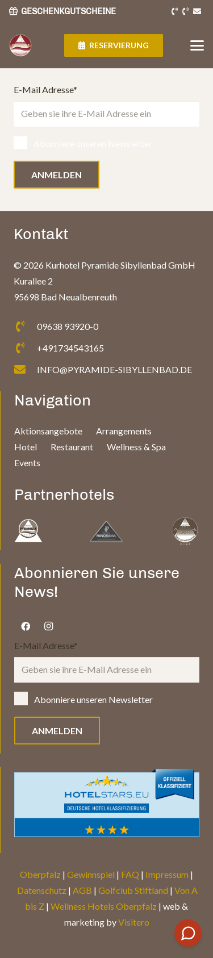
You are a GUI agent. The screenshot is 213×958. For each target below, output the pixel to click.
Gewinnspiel (91, 874)
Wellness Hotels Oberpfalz (104, 906)
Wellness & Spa (136, 446)
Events (27, 462)
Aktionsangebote (48, 430)
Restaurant (72, 446)
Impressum (167, 874)
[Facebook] (25, 626)
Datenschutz (41, 890)
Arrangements (124, 430)
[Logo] (20, 45)
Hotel (25, 446)
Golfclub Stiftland (133, 890)
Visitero (133, 922)
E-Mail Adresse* (106, 105)
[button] (197, 45)
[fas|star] (28, 531)
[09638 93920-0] (25, 326)
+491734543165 (70, 347)
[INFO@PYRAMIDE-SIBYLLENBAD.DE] (25, 369)
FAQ (130, 874)
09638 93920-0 (67, 326)
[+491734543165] (25, 348)
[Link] (175, 11)
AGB (82, 890)
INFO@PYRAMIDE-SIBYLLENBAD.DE (114, 369)
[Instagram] (48, 626)
